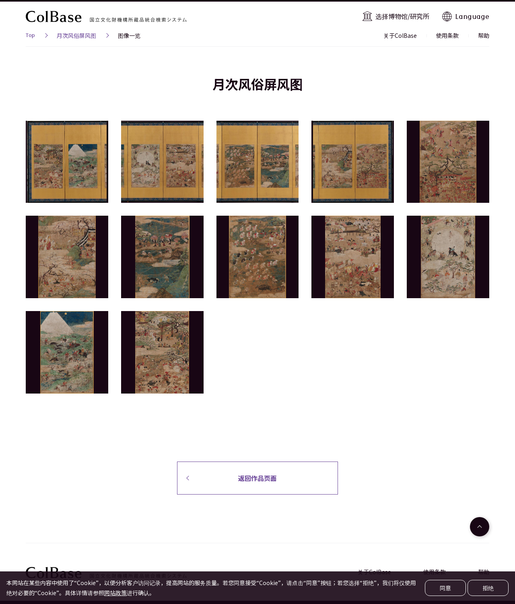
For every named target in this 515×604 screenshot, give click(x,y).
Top (30, 36)
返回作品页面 (257, 478)
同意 (445, 588)
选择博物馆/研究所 (402, 16)
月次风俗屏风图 (76, 35)
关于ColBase (400, 35)
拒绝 (488, 588)
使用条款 (447, 35)
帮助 (483, 35)
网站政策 (115, 593)
